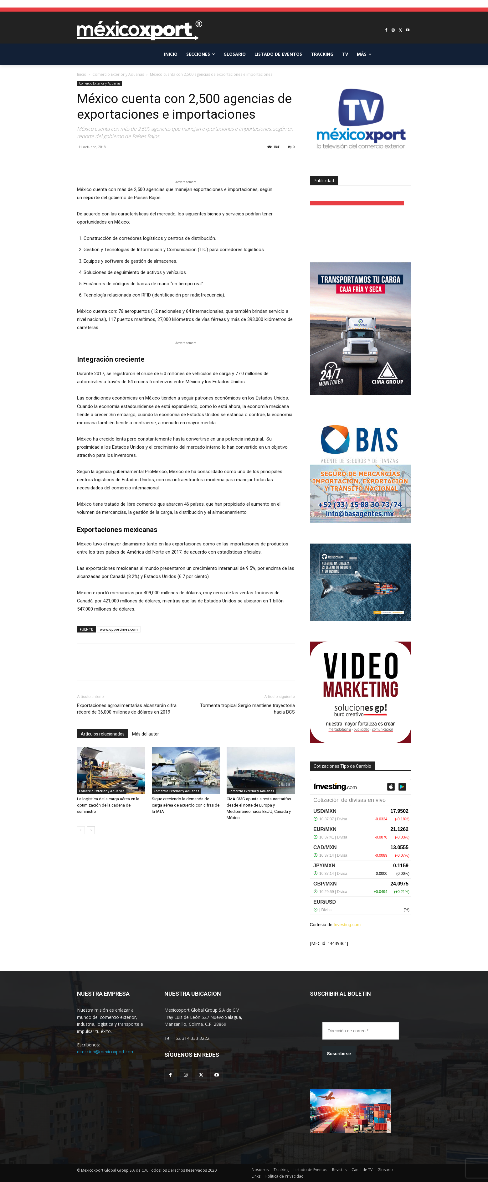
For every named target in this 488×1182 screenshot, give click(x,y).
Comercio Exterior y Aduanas (118, 74)
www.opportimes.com (119, 629)
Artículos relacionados (103, 733)
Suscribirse (339, 1053)
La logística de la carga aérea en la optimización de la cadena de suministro (108, 805)
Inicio (81, 74)
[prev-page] (81, 830)
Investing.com (347, 924)
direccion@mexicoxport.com (106, 1052)
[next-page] (91, 830)
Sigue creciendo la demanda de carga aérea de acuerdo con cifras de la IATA (185, 805)
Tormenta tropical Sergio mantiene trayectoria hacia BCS (247, 709)
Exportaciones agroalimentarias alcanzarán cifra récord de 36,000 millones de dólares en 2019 (127, 709)
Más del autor (145, 733)
